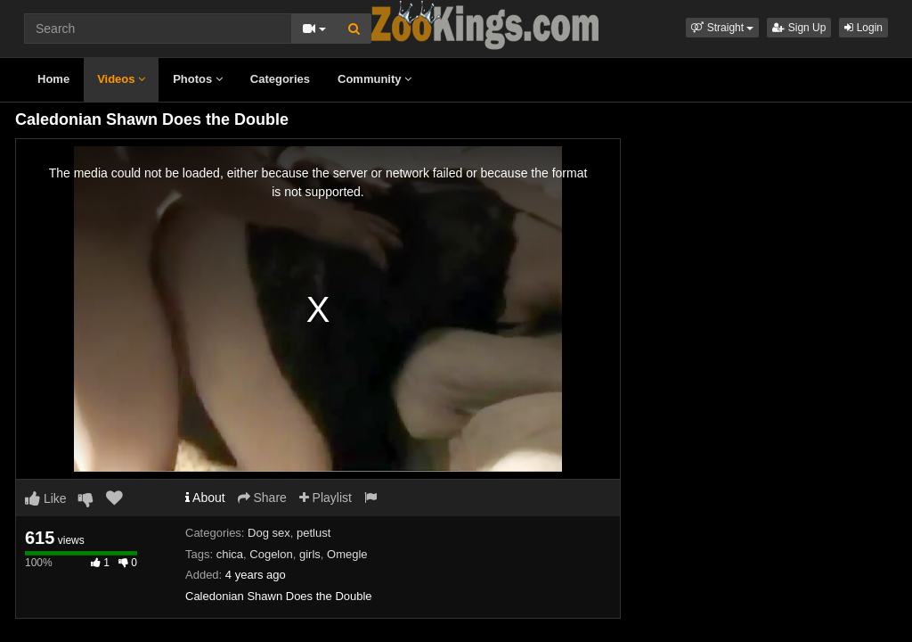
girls (310, 554)
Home (53, 79)
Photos (198, 79)
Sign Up (799, 27)
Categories (280, 79)
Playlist (325, 497)
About (205, 497)
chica (229, 554)
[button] (722, 27)
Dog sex (269, 532)
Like (46, 498)
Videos (121, 79)
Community (374, 79)
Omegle (347, 554)
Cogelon (270, 554)
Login (863, 27)
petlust (313, 532)
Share (262, 497)
